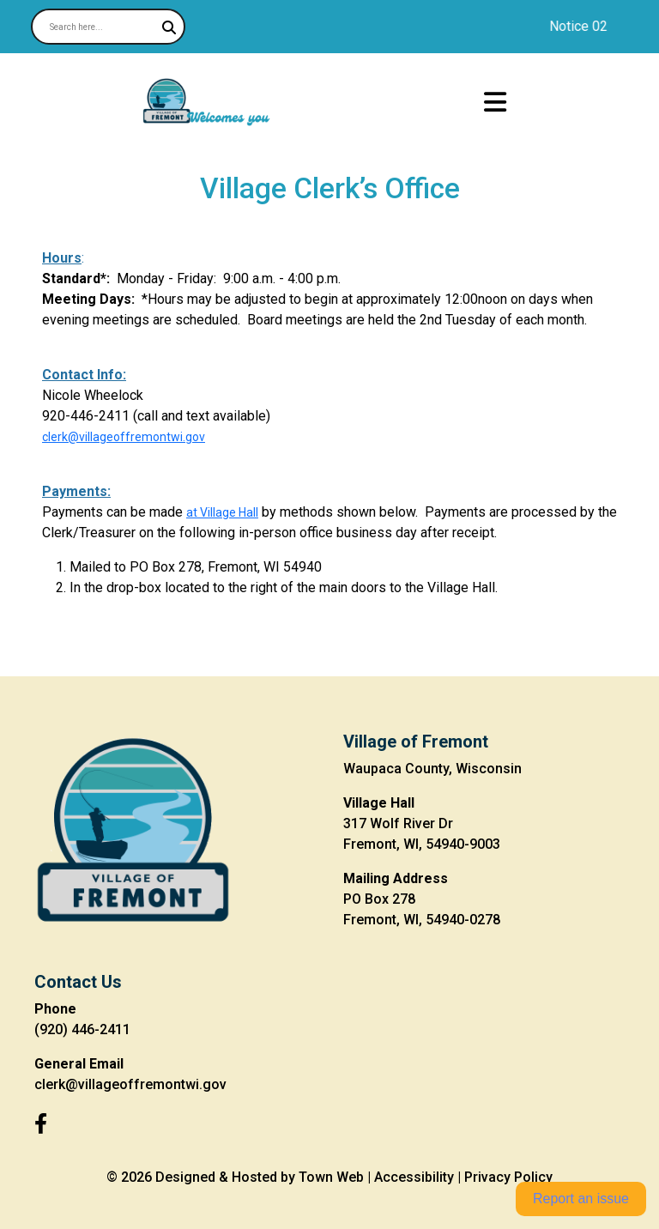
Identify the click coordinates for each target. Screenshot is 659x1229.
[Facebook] (40, 1124)
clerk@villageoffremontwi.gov (123, 437)
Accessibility (414, 1177)
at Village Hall (222, 512)
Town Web (331, 1177)
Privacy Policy (508, 1177)
